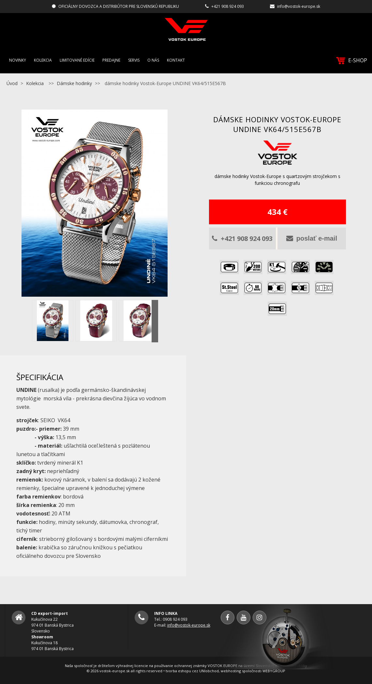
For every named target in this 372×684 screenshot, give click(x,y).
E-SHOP (351, 60)
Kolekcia (43, 60)
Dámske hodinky (74, 83)
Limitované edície (77, 60)
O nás (153, 60)
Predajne (111, 60)
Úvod (12, 83)
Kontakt (176, 60)
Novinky (17, 60)
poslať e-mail (311, 238)
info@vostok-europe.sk (298, 6)
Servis (134, 60)
